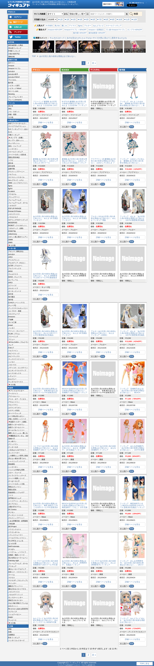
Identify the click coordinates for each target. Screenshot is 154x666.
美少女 (10, 106)
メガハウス (12, 365)
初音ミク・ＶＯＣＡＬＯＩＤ (18, 572)
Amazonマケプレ (14, 68)
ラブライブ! (12, 612)
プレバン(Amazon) (15, 100)
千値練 (10, 320)
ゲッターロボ (13, 447)
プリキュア (12, 566)
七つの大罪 (12, 544)
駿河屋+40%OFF (80, 33)
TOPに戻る (144, 663)
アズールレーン (14, 396)
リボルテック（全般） (16, 228)
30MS (10, 242)
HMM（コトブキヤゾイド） (18, 183)
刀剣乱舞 (11, 524)
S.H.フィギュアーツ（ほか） (18, 129)
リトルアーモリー (14, 614)
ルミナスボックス (14, 373)
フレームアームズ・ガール (18, 203)
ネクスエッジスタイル (16, 177)
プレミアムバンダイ (15, 97)
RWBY (10, 617)
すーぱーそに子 (14, 481)
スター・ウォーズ (14, 473)
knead (10, 325)
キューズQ (12, 305)
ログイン (18, 17)
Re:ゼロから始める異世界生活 (18, 609)
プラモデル (12, 194)
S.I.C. (10, 132)
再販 (10, 629)
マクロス (11, 578)
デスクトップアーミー (16, 172)
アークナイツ (13, 393)
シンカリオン (13, 149)
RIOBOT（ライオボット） (17, 225)
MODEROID (12, 223)
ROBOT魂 (12, 231)
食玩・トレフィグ (14, 146)
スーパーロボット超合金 (17, 155)
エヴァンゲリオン (14, 408)
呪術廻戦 (11, 464)
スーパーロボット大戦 (16, 484)
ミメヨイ (11, 362)
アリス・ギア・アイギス (17, 399)
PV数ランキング (14, 51)
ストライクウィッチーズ (17, 475)
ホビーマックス (14, 356)
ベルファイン (13, 351)
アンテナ (18, 32)
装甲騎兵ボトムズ (14, 498)
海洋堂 (10, 300)
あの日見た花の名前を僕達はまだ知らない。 (58, 56)
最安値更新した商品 (15, 45)
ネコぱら (11, 549)
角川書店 (11, 297)
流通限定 (11, 635)
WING (10, 271)
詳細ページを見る (45, 122)
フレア (10, 345)
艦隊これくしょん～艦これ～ (18, 433)
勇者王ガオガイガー (15, 600)
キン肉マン (12, 441)
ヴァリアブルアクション (17, 126)
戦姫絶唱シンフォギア (16, 492)
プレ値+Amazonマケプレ (115, 30)
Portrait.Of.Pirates (14, 211)
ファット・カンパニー (16, 331)
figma (10, 186)
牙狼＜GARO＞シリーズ (17, 419)
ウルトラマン (13, 405)
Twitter (18, 37)
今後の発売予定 (14, 54)
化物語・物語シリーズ (16, 555)
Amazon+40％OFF (55, 30)
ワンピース (12, 620)
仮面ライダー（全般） (19, 422)
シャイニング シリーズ (16, 461)
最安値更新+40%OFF (96, 33)
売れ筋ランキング (14, 48)
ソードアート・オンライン (18, 501)
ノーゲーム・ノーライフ (17, 552)
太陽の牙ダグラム (14, 507)
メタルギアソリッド (15, 595)
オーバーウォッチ (14, 413)
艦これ (64, 26)
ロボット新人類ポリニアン (18, 237)
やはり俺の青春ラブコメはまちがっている (18, 603)
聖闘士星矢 (12, 490)
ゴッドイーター (14, 453)
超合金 (10, 163)
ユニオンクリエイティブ (17, 370)
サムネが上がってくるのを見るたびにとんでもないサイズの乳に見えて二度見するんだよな (88, 38)
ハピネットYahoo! (14, 88)
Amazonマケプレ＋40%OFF (75, 30)
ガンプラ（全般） (17, 138)
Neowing (11, 94)
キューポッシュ (14, 143)
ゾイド (10, 495)
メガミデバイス (14, 214)
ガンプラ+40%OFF (134, 30)
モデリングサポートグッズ (18, 220)
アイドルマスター (17, 391)
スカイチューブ (14, 314)
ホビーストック (14, 353)
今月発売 (49, 26)
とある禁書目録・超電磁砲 (18, 521)
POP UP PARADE (14, 208)
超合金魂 (11, 166)
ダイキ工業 (12, 322)
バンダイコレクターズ (16, 640)
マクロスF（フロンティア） (18, 580)
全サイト (11, 63)
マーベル (11, 575)
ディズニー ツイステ (15, 515)
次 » (94, 63)
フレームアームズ (14, 200)
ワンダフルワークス (15, 382)
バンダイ (11, 328)
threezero (11, 317)
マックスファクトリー (16, 359)
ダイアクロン (13, 504)
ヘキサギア (12, 206)
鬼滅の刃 (11, 439)
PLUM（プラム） (14, 334)
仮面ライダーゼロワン (16, 424)
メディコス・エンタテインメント (18, 368)
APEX (10, 257)
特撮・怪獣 (12, 114)
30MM (10, 240)
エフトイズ (12, 285)
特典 (10, 632)
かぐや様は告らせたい (16, 416)
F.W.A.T (11, 348)
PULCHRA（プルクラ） (19, 342)
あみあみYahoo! (14, 77)
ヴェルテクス (13, 274)
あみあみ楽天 (13, 74)
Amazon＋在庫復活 (96, 30)
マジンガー (12, 583)
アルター (87, 26)
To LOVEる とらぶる (15, 541)
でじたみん (12, 80)
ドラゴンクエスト (14, 529)
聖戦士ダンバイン (14, 487)
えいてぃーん (13, 280)
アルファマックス (14, 268)
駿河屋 (10, 83)
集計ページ (18, 22)
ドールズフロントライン (17, 538)
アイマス (72, 26)
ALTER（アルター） (15, 266)
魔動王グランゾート (15, 586)
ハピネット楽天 (14, 85)
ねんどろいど (98, 26)
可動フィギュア (14, 135)
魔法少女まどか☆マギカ (17, 589)
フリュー (11, 339)
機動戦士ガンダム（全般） (19, 436)
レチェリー (12, 376)
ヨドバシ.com (13, 91)
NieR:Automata (13, 546)
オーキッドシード (14, 291)
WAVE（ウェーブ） (15, 277)
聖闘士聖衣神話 (14, 157)
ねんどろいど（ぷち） (16, 180)
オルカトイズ (13, 288)
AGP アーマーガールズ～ (17, 123)
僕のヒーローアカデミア (17, 569)
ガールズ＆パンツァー (16, 430)
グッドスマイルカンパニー (18, 308)
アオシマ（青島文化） (16, 251)
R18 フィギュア (14, 638)
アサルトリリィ (14, 402)
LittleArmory (12, 234)
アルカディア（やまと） (17, 263)
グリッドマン (13, 444)
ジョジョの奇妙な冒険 (16, 470)
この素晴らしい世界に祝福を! (18, 456)
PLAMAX (11, 191)
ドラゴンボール (14, 532)
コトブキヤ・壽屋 (14, 311)
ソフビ (10, 160)
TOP (34, 56)
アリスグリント (14, 260)
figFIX (10, 189)
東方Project (12, 527)
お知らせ (18, 27)
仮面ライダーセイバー (16, 427)
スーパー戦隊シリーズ (16, 478)
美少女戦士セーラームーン (18, 558)
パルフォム (12, 174)
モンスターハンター (15, 597)
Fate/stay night (13, 561)
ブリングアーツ (14, 197)
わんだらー (12, 379)
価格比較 (11, 57)
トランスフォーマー (15, 535)
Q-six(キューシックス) (16, 302)
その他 (10, 117)
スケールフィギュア (15, 152)
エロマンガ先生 (14, 410)
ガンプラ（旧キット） (16, 140)
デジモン (11, 512)
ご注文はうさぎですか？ (17, 450)
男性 (10, 109)
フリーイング (13, 337)
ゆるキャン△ (13, 606)
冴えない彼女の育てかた (17, 458)
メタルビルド (13, 217)
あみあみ (11, 71)
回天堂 (10, 294)
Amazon (11, 66)
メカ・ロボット (14, 112)
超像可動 (11, 169)
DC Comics (12, 509)
